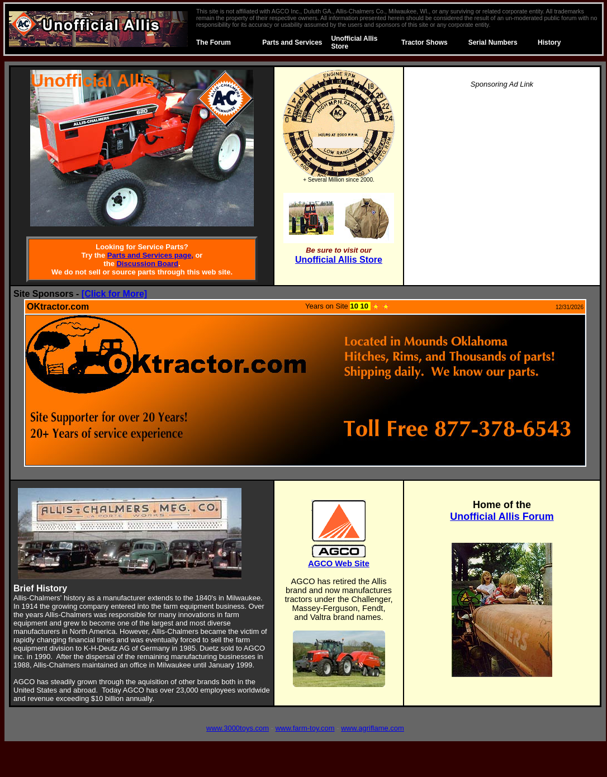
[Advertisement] (502, 176)
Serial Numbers (493, 42)
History (549, 42)
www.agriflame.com (372, 728)
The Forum (213, 42)
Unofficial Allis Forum (501, 516)
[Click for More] (114, 294)
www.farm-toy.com (305, 728)
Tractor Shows (424, 42)
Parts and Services (292, 42)
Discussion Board (147, 263)
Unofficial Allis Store (338, 259)
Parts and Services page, (150, 255)
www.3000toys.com (237, 728)
